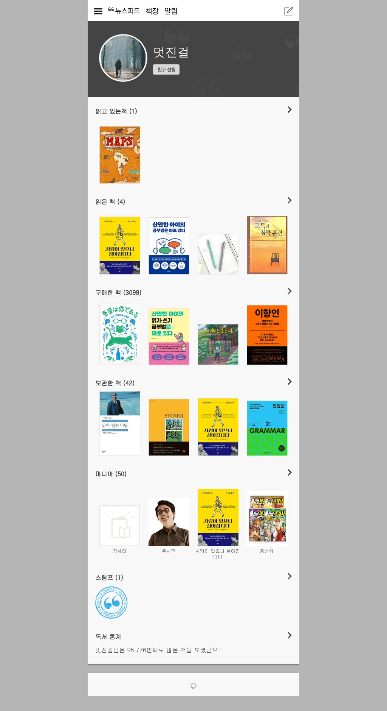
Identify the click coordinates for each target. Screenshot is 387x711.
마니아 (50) (111, 473)
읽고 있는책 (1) (116, 111)
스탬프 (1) (109, 577)
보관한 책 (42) (115, 383)
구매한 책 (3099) (118, 292)
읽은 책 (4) (110, 201)
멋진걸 (171, 52)
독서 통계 (108, 636)
